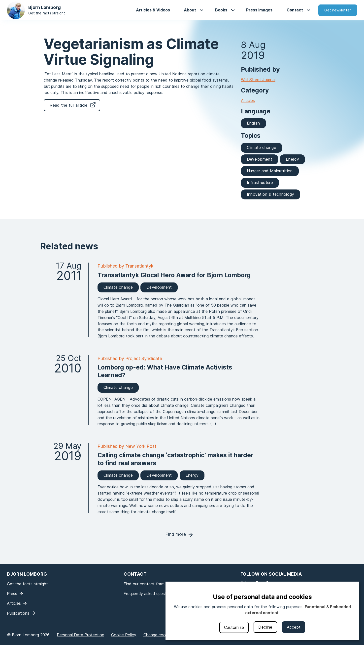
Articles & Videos (153, 9)
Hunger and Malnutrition (270, 170)
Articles (248, 100)
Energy (292, 159)
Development (259, 159)
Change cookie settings (165, 634)
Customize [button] (234, 627)
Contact (295, 9)
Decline (265, 627)
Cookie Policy (123, 634)
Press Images (259, 9)
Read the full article (68, 105)
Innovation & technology (270, 194)
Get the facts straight (46, 13)
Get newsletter (337, 10)
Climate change (261, 147)
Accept (294, 627)
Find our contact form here (149, 583)
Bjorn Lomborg (44, 7)
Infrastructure (260, 182)
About (190, 9)
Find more (175, 534)
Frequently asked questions (149, 593)
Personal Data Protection (80, 634)
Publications (18, 613)
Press (12, 593)
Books (221, 9)
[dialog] (262, 611)
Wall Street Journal (258, 79)
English (253, 123)
